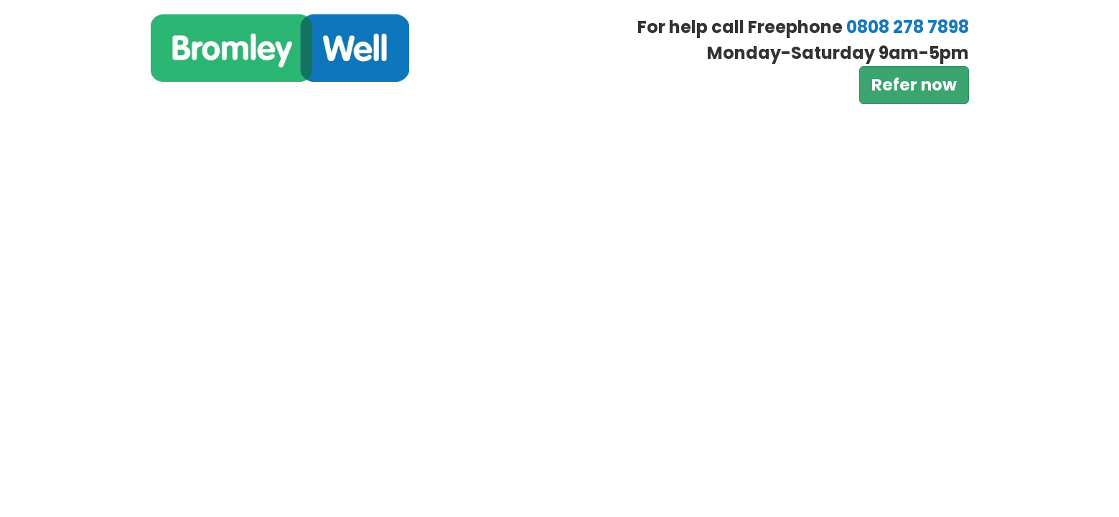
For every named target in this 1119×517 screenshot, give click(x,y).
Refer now (914, 84)
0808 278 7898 (907, 27)
